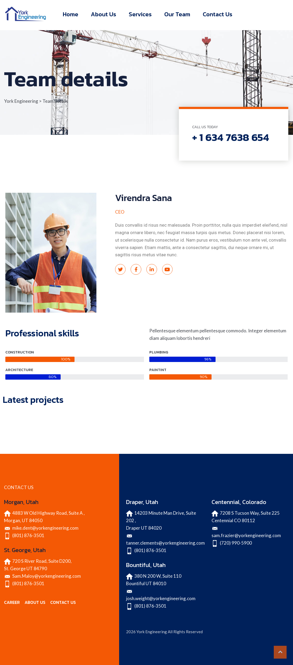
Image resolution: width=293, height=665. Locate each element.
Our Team (177, 14)
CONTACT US (63, 602)
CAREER (12, 602)
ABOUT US (35, 602)
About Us (103, 14)
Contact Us (217, 14)
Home (70, 14)
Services (140, 14)
